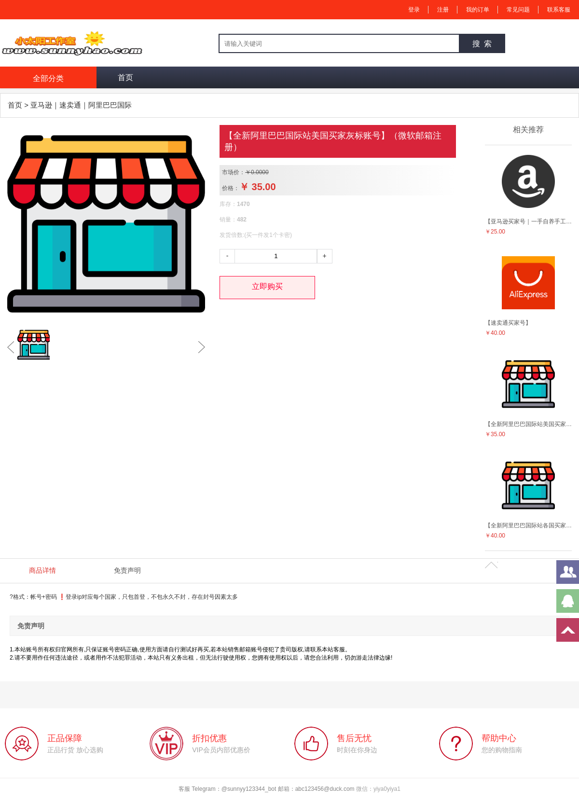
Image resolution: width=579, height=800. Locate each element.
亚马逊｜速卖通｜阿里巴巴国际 (81, 105)
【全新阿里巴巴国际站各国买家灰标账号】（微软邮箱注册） (528, 525)
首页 (125, 77)
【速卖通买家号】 (508, 322)
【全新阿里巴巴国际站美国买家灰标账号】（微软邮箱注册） (528, 424)
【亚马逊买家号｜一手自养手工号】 (528, 221)
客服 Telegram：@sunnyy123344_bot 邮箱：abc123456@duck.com (267, 789)
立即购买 (267, 286)
